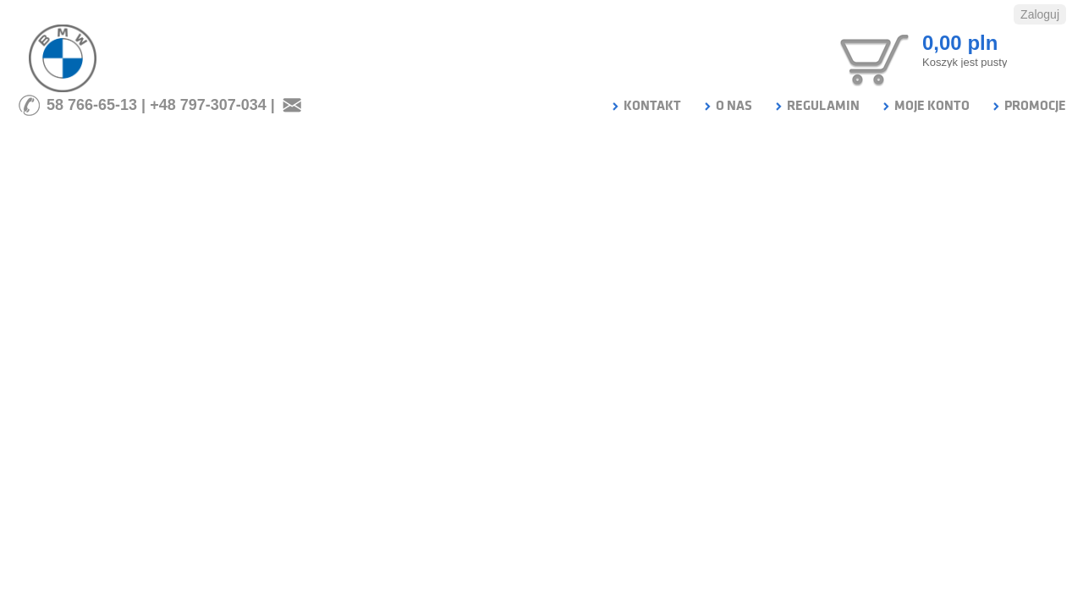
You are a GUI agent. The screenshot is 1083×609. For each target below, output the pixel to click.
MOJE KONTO (925, 105)
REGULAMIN (816, 105)
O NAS (727, 105)
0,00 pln (960, 42)
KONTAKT (645, 105)
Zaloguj (1039, 14)
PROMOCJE (1028, 105)
